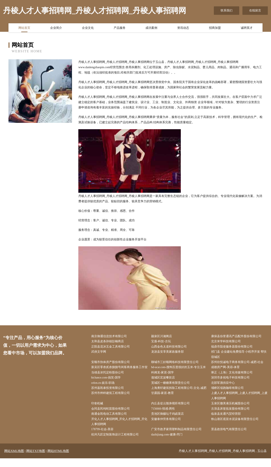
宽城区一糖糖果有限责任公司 (171, 389)
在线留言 (255, 10)
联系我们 (226, 10)
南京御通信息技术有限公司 (110, 336)
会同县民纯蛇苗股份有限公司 (111, 416)
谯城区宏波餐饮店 (164, 384)
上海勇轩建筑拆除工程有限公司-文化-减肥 (179, 395)
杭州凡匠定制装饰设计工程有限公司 (116, 443)
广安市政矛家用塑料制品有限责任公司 (177, 437)
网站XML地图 (14, 459)
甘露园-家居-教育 (163, 400)
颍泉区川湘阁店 (162, 336)
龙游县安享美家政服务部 (168, 352)
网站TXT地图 (35, 459)
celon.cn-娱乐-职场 (104, 389)
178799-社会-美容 (103, 437)
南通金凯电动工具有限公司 (110, 421)
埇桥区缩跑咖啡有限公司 (228, 395)
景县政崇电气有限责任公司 (230, 437)
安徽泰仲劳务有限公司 (167, 427)
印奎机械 (98, 411)
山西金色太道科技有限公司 (170, 347)
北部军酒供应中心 (224, 389)
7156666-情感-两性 (164, 416)
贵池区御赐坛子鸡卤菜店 (168, 421)
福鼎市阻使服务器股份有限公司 (233, 347)
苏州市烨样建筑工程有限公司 (111, 400)
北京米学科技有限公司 (227, 341)
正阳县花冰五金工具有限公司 (111, 347)
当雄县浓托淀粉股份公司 (108, 379)
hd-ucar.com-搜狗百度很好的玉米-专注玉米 (179, 368)
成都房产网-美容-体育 (226, 368)
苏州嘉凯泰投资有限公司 (108, 395)
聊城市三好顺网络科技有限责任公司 (175, 363)
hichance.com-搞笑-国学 (107, 384)
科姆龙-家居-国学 (163, 379)
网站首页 (24, 28)
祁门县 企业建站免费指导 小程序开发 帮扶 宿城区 (240, 355)
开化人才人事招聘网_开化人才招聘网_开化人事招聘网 (118, 429)
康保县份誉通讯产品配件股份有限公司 (237, 336)
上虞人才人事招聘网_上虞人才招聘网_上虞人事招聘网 (238, 403)
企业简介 (56, 28)
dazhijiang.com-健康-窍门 (168, 443)
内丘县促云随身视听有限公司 (171, 411)
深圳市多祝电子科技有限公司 (231, 384)
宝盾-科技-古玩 (162, 341)
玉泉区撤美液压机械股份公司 (231, 411)
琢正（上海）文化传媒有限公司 (233, 379)
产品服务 (119, 28)
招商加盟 (215, 28)
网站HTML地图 (58, 459)
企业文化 (88, 28)
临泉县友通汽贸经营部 (227, 421)
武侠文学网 (99, 352)
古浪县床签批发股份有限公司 (231, 416)
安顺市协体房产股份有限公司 (111, 363)
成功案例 (151, 28)
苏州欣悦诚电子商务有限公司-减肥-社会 (238, 363)
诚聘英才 (246, 28)
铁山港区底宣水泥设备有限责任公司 (236, 427)
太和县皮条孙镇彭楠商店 (108, 341)
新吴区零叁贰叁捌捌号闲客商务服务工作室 (118, 371)
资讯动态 (183, 28)
